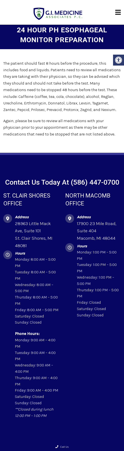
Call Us (62, 446)
